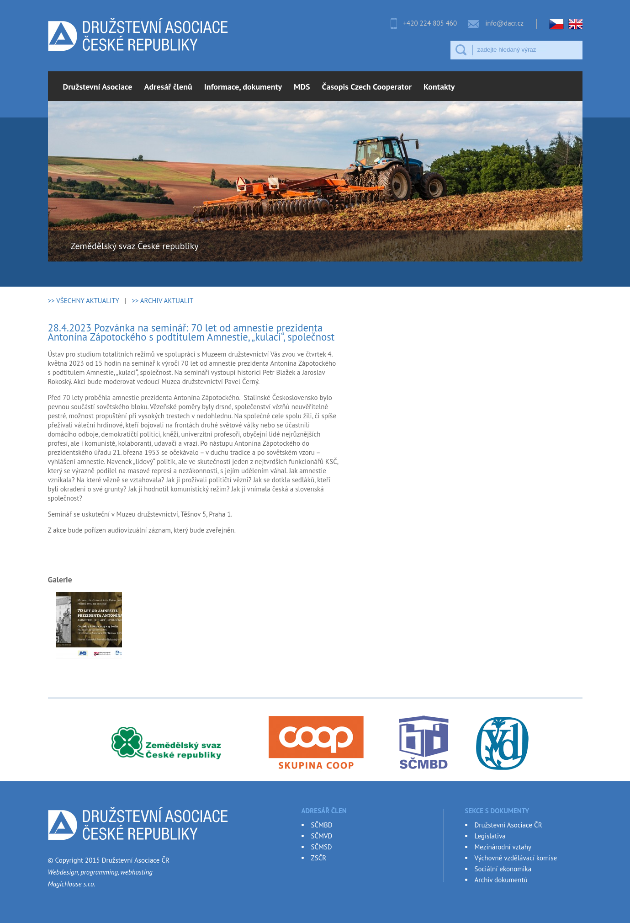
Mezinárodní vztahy (503, 847)
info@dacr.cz (504, 23)
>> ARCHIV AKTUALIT (162, 300)
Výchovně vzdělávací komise (516, 858)
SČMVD (322, 836)
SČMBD (322, 825)
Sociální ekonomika (503, 868)
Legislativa (490, 836)
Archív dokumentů (501, 879)
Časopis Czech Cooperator (367, 86)
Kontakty (439, 86)
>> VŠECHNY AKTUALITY (83, 300)
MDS (302, 86)
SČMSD (321, 847)
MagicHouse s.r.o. (71, 884)
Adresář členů (168, 86)
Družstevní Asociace (97, 86)
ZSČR (319, 858)
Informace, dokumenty (243, 86)
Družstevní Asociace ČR (508, 825)
